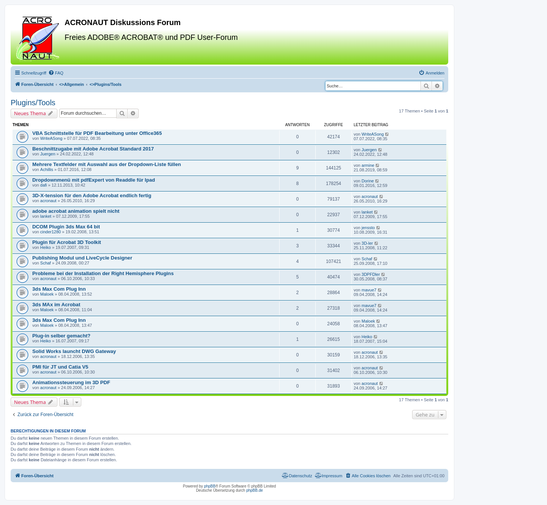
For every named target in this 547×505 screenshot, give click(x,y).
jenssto (368, 227)
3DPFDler (371, 274)
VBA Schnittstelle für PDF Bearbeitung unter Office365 (97, 133)
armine (368, 165)
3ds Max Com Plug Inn (59, 289)
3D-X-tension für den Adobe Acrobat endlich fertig (91, 195)
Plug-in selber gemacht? (61, 336)
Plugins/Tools (33, 102)
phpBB (209, 486)
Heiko (45, 247)
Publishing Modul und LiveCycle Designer (82, 258)
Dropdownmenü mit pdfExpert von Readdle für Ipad (93, 180)
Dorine (368, 181)
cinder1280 (50, 232)
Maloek (47, 294)
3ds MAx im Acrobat (56, 304)
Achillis (46, 169)
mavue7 (369, 290)
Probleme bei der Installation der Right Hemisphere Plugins (103, 273)
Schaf (45, 263)
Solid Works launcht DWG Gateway (74, 351)
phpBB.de (254, 490)
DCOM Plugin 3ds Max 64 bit (66, 227)
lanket (45, 216)
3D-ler (367, 243)
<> (71, 84)
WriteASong (51, 138)
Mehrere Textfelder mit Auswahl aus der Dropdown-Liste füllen (106, 164)
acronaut (48, 200)
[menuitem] (55, 73)
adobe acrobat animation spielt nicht (75, 211)
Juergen (47, 154)
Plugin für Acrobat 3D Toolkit (66, 242)
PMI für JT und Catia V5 (60, 367)
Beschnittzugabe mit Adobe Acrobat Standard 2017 (93, 149)
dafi (43, 185)
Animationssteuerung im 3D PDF (71, 382)
